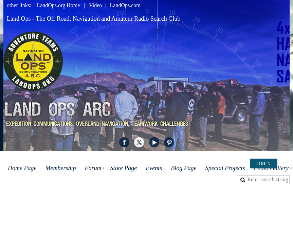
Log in (264, 163)
